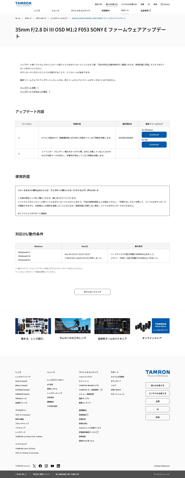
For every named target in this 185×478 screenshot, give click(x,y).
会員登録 (146, 10)
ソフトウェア (21, 443)
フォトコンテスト (85, 376)
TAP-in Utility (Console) (27, 453)
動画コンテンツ (85, 403)
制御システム (52, 389)
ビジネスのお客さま (129, 4)
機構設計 (50, 402)
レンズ (37, 10)
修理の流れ (83, 423)
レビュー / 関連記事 (86, 394)
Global (165, 4)
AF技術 (50, 384)
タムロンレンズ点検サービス (90, 428)
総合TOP (98, 4)
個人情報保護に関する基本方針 (67, 474)
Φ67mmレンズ (21, 398)
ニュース (55, 10)
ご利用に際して (21, 474)
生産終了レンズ (21, 403)
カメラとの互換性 (117, 376)
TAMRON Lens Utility (25, 448)
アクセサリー (21, 410)
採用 (155, 4)
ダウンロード (116, 381)
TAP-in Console (22, 415)
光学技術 (50, 397)
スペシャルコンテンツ (80, 10)
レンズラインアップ (23, 376)
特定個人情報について (41, 474)
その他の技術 (52, 406)
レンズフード (20, 432)
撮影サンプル (84, 398)
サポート (125, 10)
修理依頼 (83, 415)
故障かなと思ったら (86, 441)
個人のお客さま (112, 4)
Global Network (162, 466)
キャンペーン (84, 381)
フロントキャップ (22, 423)
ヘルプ (113, 385)
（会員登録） (90, 389)
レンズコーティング (54, 393)
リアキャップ (20, 428)
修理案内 (106, 10)
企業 (142, 4)
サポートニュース (117, 394)
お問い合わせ (116, 389)
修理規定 (82, 436)
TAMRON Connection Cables (28, 436)
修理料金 (82, 419)
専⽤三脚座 (19, 419)
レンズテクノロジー (55, 379)
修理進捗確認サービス (88, 432)
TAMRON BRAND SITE (89, 385)
